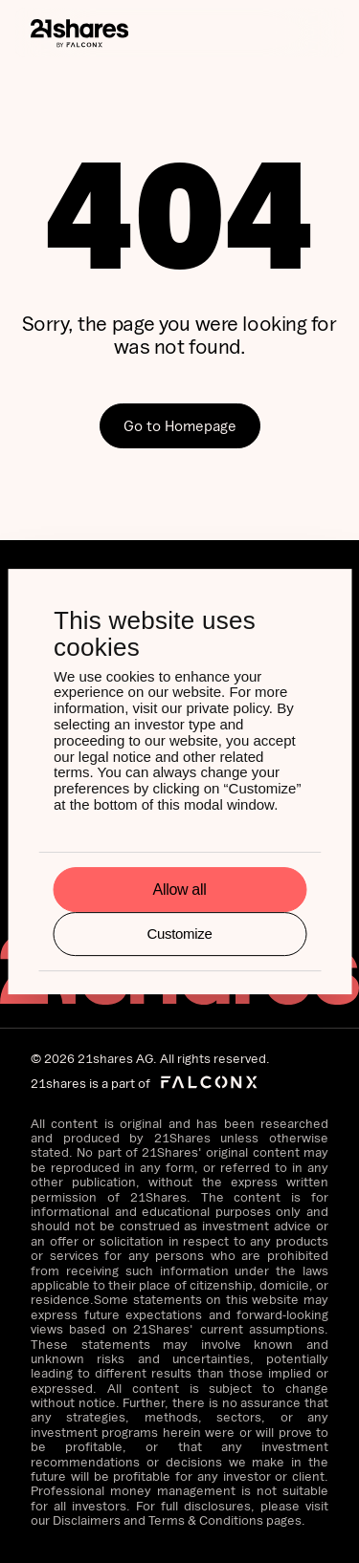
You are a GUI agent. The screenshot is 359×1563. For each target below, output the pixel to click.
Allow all (180, 889)
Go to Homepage (179, 425)
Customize (179, 933)
